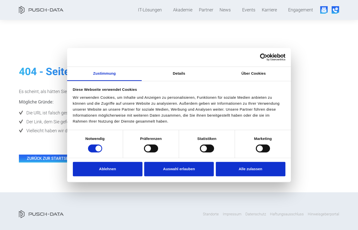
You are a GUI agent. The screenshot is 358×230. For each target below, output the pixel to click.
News (225, 9)
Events (248, 9)
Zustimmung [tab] (104, 73)
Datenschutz (255, 214)
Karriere (269, 9)
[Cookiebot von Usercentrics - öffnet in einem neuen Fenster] (263, 57)
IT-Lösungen (150, 9)
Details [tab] (179, 73)
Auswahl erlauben (179, 169)
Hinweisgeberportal (323, 214)
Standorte (211, 214)
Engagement (300, 9)
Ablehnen (107, 169)
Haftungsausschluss (287, 214)
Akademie (182, 9)
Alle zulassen (250, 169)
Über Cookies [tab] (253, 73)
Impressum (232, 214)
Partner (206, 9)
